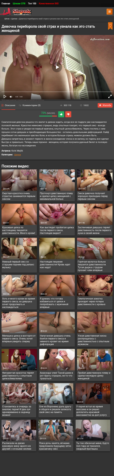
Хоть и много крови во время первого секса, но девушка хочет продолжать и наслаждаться (18, 303)
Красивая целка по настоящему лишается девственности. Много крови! (18, 230)
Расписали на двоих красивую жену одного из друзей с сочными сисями (16, 446)
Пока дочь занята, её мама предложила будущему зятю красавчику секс (55, 446)
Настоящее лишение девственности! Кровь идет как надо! (55, 264)
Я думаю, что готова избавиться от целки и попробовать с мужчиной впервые (54, 303)
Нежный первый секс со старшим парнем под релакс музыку (18, 264)
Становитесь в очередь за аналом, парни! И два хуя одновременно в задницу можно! (16, 410)
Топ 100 (32, 3)
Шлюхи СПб (19, 3)
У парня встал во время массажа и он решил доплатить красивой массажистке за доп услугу (91, 410)
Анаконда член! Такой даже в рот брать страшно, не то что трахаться (56, 375)
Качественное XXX (48, 3)
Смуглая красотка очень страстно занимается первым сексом (18, 196)
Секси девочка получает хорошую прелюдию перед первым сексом (93, 196)
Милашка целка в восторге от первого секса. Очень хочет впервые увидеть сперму (19, 338)
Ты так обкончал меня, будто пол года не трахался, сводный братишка (92, 446)
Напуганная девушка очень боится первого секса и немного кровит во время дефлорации (55, 340)
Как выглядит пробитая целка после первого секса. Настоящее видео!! (57, 230)
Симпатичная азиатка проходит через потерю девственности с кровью (91, 301)
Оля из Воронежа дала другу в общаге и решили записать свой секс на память (55, 409)
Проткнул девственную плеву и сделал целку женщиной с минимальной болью (56, 196)
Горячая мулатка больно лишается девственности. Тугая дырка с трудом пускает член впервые (92, 266)
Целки (17, 154)
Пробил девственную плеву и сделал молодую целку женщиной (94, 375)
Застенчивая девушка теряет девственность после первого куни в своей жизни (94, 230)
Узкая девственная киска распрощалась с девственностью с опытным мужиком (93, 340)
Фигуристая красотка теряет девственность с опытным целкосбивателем (18, 375)
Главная (5, 3)
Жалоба (105, 105)
